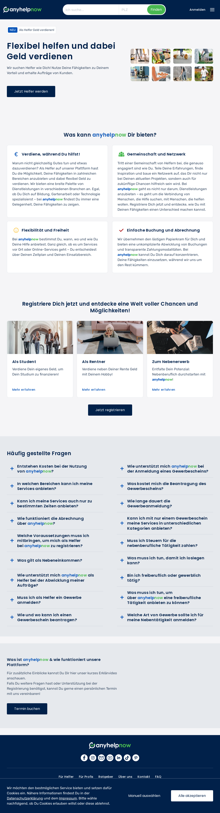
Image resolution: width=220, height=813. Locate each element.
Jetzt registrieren (110, 409)
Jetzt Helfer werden (31, 91)
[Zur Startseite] (22, 10)
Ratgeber (105, 777)
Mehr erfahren (23, 389)
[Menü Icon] (212, 9)
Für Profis (86, 777)
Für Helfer (66, 777)
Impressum (68, 798)
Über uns (125, 777)
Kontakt (144, 777)
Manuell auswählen (144, 795)
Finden (156, 9)
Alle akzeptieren (192, 795)
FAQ (158, 777)
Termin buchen (27, 708)
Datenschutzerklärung (25, 798)
